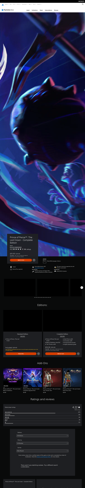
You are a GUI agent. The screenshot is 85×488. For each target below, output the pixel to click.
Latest (28, 8)
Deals (41, 8)
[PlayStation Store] (8, 8)
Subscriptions (48, 8)
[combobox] (42, 434)
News (30, 4)
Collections (35, 8)
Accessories (24, 4)
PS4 (14, 4)
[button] (39, 266)
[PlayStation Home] (2, 4)
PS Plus (18, 4)
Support (38, 4)
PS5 (10, 4)
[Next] (81, 286)
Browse (56, 8)
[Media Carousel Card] (19, 286)
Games (6, 4)
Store (34, 4)
